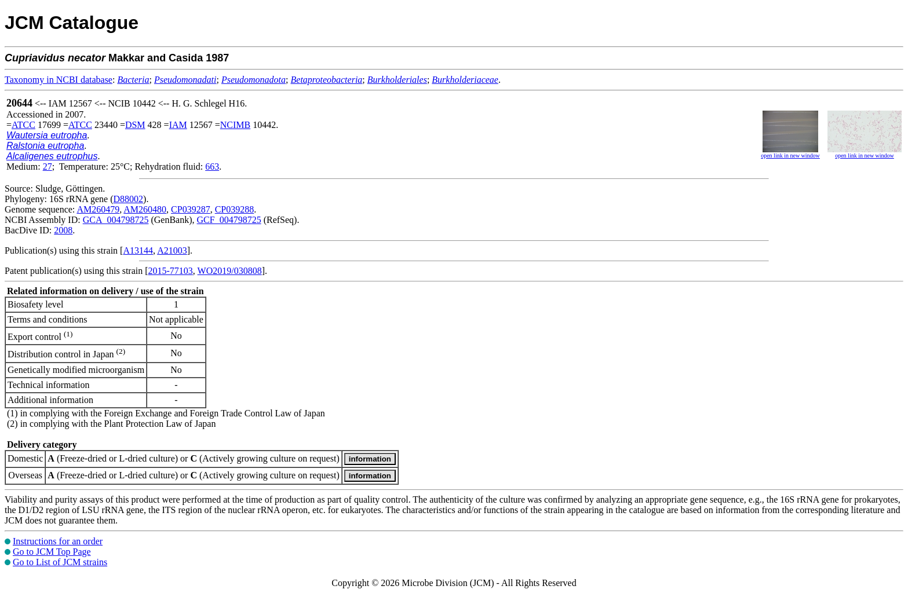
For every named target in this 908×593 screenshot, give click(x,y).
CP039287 (190, 209)
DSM (135, 125)
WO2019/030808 (230, 271)
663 (212, 166)
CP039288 (234, 209)
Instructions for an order (58, 541)
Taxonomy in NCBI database (58, 80)
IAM (178, 125)
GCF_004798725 (229, 220)
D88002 (129, 199)
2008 (63, 230)
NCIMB (235, 125)
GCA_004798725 (116, 220)
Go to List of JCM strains (60, 562)
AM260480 (144, 209)
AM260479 (97, 209)
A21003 (172, 250)
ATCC (23, 125)
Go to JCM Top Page (52, 552)
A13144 (138, 250)
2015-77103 (170, 271)
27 (47, 166)
